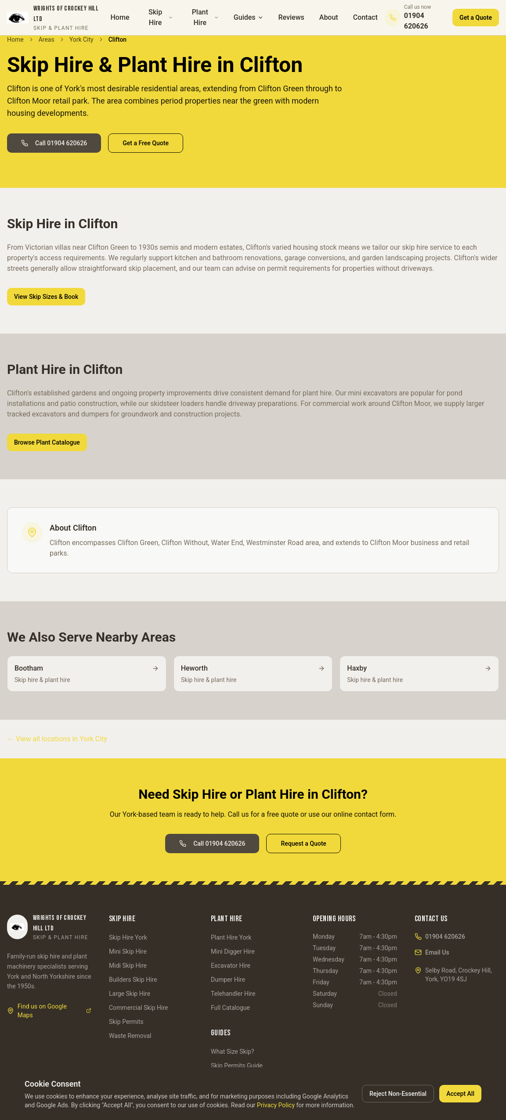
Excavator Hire (230, 965)
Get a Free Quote (146, 143)
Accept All (460, 1093)
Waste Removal (130, 1035)
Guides (249, 17)
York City (81, 39)
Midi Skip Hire (128, 965)
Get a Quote (475, 17)
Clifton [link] (117, 39)
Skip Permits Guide (237, 1065)
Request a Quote (303, 843)
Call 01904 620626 (54, 143)
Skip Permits (126, 1021)
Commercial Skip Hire (138, 1007)
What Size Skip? (232, 1051)
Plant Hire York (231, 937)
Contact (365, 17)
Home (120, 17)
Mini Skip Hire (128, 951)
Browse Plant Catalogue (47, 442)
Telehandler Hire (233, 993)
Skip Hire (160, 17)
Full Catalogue (230, 1007)
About (328, 17)
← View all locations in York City (57, 739)
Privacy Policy (276, 1105)
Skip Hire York (128, 937)
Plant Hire (205, 17)
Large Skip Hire (129, 993)
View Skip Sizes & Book (46, 296)
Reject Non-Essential (397, 1093)
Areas (46, 39)
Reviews (291, 17)
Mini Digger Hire (233, 951)
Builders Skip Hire (133, 979)
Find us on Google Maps (49, 1011)
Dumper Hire (228, 979)
